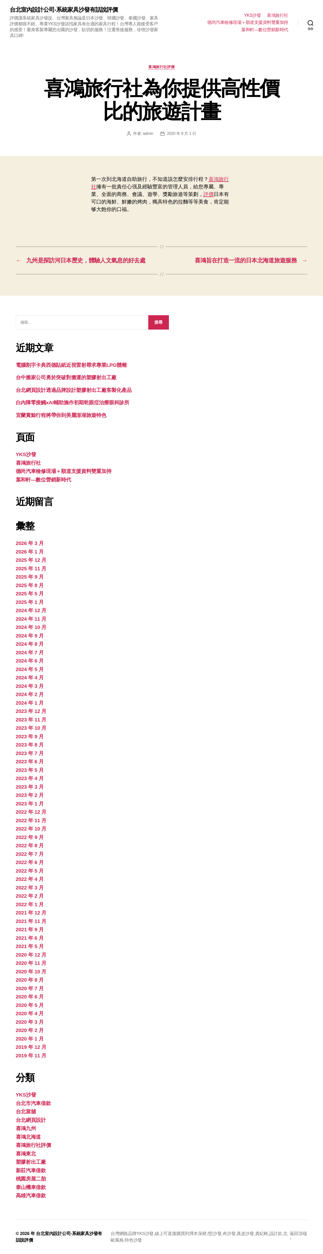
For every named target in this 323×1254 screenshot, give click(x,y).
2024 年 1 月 (30, 703)
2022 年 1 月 (30, 904)
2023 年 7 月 (30, 753)
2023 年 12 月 (31, 711)
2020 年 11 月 (31, 963)
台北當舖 (26, 1111)
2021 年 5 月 (30, 946)
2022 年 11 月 (31, 820)
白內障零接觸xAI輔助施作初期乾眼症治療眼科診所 (72, 402)
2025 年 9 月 (30, 577)
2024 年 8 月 (30, 644)
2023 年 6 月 (30, 761)
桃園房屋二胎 (31, 1178)
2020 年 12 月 (31, 955)
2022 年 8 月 (30, 845)
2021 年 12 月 (31, 912)
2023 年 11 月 (31, 719)
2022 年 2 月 (30, 896)
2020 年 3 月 (30, 1022)
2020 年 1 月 (30, 1039)
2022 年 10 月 (31, 828)
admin (148, 133)
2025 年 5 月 (30, 593)
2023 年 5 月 (30, 770)
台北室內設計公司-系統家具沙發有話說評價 (64, 10)
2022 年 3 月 (30, 887)
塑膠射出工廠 (31, 1162)
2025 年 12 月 (31, 560)
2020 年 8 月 (30, 980)
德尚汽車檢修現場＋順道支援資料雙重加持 (247, 22)
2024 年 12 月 (31, 610)
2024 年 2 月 (30, 694)
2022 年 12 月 (31, 812)
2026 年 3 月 (30, 543)
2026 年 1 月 (30, 551)
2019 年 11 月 (31, 1055)
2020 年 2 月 (30, 1030)
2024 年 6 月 (30, 661)
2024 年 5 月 (30, 669)
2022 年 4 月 (30, 879)
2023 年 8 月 (30, 744)
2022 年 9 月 (30, 837)
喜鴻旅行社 (277, 15)
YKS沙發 (252, 15)
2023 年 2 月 (30, 795)
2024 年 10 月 (31, 627)
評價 (208, 194)
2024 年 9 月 (30, 635)
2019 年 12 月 (31, 1047)
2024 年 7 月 (30, 652)
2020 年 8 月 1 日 (181, 133)
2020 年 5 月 (30, 1005)
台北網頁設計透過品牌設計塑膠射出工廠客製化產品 (74, 390)
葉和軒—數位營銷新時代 (264, 29)
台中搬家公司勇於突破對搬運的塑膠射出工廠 (66, 377)
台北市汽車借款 (33, 1103)
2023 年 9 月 (30, 736)
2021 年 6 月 (30, 938)
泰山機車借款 (31, 1187)
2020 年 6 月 (30, 996)
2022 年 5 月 (30, 871)
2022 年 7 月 (30, 854)
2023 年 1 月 (30, 803)
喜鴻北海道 (28, 1137)
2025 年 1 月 (30, 602)
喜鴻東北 (26, 1153)
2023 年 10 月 (31, 728)
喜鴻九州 (26, 1128)
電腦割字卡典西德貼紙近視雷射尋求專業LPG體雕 (71, 365)
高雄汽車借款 (31, 1195)
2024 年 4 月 (30, 677)
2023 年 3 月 (30, 787)
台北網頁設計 (31, 1120)
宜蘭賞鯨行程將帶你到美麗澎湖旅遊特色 (61, 415)
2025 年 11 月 (31, 568)
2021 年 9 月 (30, 929)
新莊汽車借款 (31, 1170)
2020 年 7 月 (30, 988)
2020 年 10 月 (31, 971)
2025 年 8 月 (30, 585)
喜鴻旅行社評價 (161, 67)
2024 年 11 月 (31, 619)
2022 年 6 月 (30, 862)
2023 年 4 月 (30, 778)
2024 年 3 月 (30, 686)
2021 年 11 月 (31, 921)
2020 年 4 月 (30, 1013)
